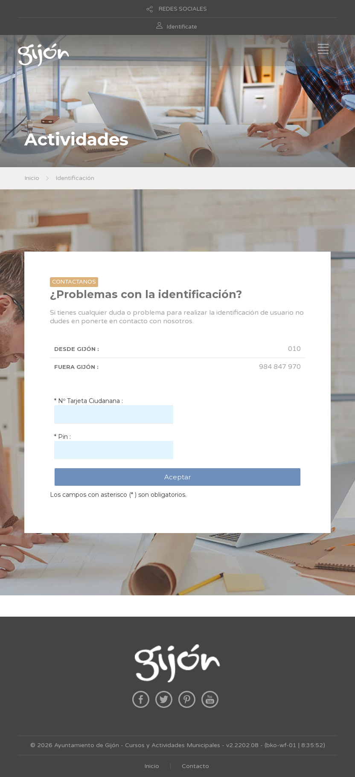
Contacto (195, 766)
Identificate (182, 26)
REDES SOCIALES (183, 9)
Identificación (74, 178)
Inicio (31, 178)
